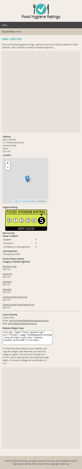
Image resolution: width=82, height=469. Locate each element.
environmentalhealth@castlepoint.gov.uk (29, 320)
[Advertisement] (41, 92)
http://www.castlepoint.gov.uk (22, 323)
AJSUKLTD (7, 274)
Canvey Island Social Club (15, 296)
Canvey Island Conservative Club (18, 304)
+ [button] (8, 163)
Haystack (7, 281)
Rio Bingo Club (10, 266)
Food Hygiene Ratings (41, 16)
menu (4, 25)
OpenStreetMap (29, 201)
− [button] (8, 168)
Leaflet (16, 201)
